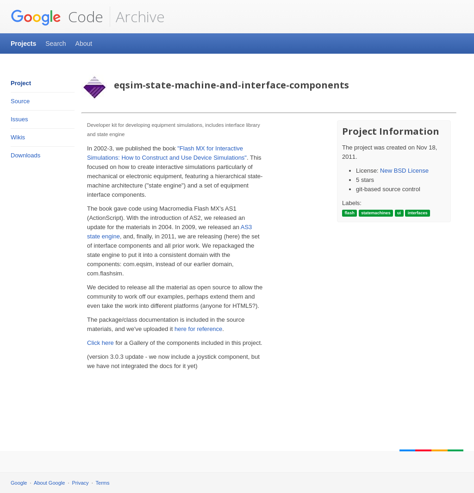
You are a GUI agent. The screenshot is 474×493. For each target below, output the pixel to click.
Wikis (18, 137)
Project (21, 83)
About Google (49, 483)
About (84, 43)
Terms (103, 483)
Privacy (80, 483)
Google (19, 483)
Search (55, 43)
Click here (100, 342)
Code (57, 16)
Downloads (25, 155)
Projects (23, 43)
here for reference (198, 328)
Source (20, 101)
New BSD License (404, 170)
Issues (19, 119)
